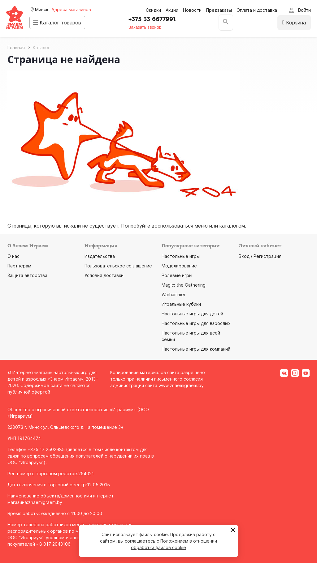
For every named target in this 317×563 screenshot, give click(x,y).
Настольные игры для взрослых (196, 323)
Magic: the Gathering (184, 285)
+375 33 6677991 (155, 19)
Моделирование (179, 265)
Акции (172, 10)
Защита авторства (27, 275)
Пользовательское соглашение (118, 265)
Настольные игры (181, 256)
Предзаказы (219, 10)
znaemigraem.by (45, 502)
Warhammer (173, 294)
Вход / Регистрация (260, 256)
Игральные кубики (181, 304)
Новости (192, 10)
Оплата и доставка (257, 10)
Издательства (100, 256)
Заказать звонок (148, 27)
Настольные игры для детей (192, 313)
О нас (13, 256)
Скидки (153, 10)
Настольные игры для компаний (196, 349)
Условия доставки (104, 275)
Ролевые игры (177, 275)
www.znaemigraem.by (181, 385)
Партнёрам (19, 265)
